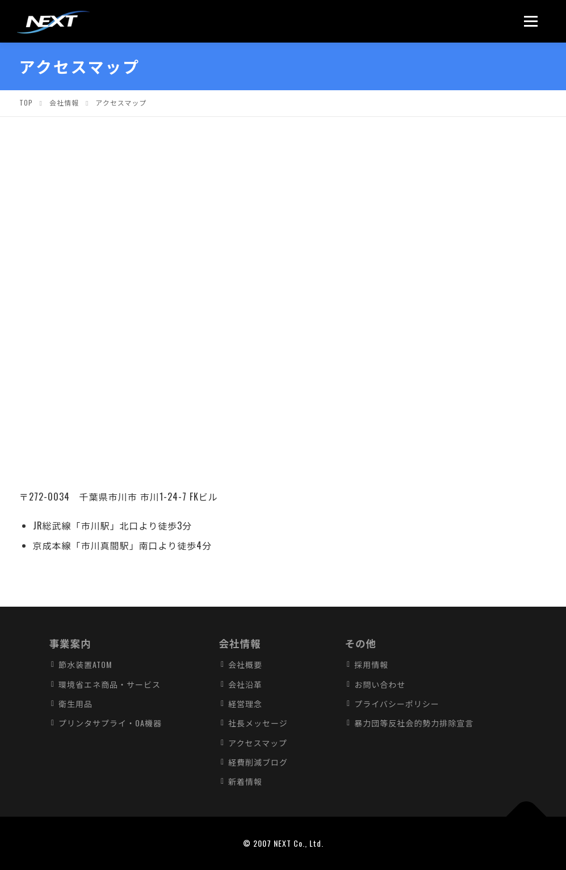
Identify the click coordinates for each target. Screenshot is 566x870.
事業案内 (70, 643)
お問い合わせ (379, 684)
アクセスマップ (257, 743)
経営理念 (245, 703)
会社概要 (245, 664)
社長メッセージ (258, 723)
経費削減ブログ (258, 762)
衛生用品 (75, 703)
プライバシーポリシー (396, 703)
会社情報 (240, 643)
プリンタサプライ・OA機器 (110, 723)
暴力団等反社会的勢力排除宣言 (413, 723)
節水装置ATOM (85, 664)
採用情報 (371, 664)
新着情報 (245, 781)
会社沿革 (245, 684)
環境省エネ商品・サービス (109, 684)
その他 (361, 643)
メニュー (535, 21)
